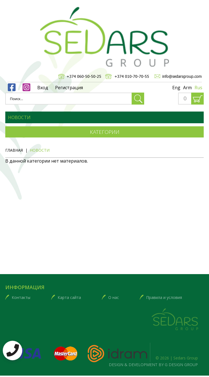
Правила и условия (164, 297)
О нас (113, 297)
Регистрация (69, 87)
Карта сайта (69, 297)
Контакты (21, 297)
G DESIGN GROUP (181, 364)
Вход (42, 87)
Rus (198, 87)
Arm (187, 87)
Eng (176, 87)
